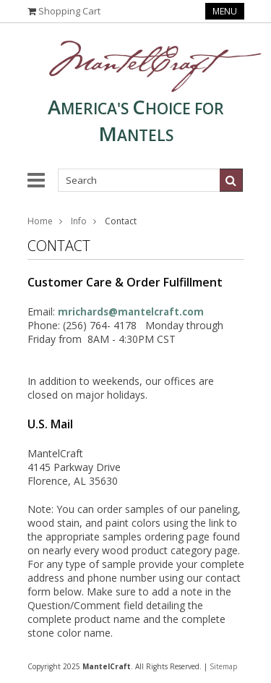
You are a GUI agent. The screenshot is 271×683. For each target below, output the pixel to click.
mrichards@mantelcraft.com (131, 311)
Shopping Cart (69, 10)
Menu (224, 11)
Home (40, 221)
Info (79, 221)
